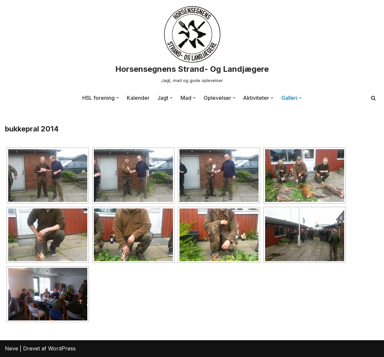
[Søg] (373, 98)
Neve (11, 348)
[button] (117, 97)
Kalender (138, 98)
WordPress (62, 348)
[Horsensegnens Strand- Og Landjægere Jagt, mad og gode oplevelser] (192, 45)
